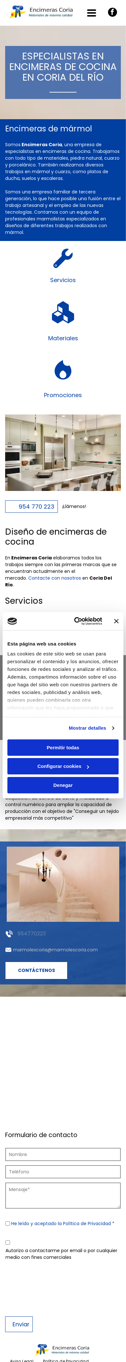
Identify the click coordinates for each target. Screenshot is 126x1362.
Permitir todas (63, 723)
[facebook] (112, 13)
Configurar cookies (63, 742)
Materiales (63, 338)
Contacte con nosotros (54, 578)
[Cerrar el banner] (116, 596)
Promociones (63, 395)
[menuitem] (21, 1312)
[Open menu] (91, 13)
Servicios (63, 280)
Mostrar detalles (87, 704)
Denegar (63, 760)
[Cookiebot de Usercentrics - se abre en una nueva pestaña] (76, 597)
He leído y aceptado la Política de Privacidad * (62, 1223)
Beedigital (111, 1352)
